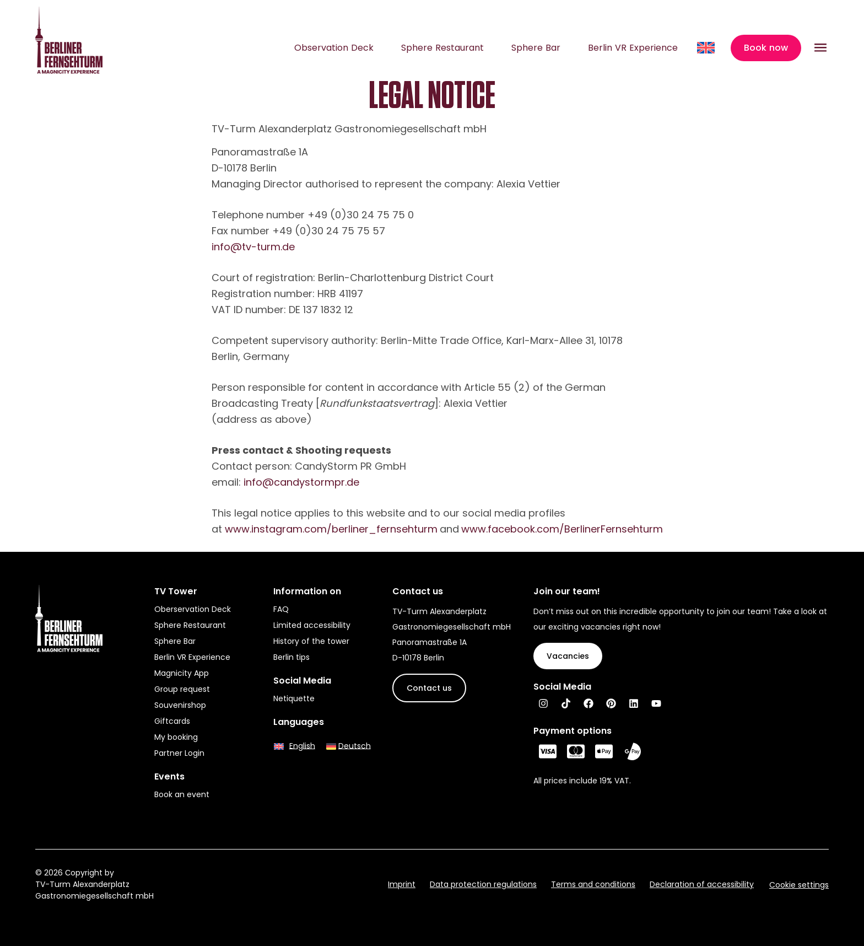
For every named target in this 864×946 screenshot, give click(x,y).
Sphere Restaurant (442, 47)
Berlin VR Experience (633, 47)
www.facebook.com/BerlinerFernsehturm (562, 529)
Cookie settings (799, 884)
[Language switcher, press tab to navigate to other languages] (707, 47)
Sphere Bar (535, 47)
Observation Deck (334, 47)
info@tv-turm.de (253, 247)
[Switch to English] (294, 745)
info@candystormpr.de (301, 482)
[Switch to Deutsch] (348, 745)
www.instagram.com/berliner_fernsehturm (331, 529)
